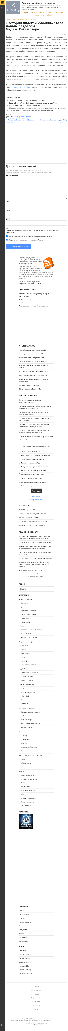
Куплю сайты (39, 15)
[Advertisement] (36, 139)
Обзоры (23, 783)
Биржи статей (25, 622)
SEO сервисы (25, 716)
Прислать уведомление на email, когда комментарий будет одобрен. (29, 236)
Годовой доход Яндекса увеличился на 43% (27, 100)
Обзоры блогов (26, 763)
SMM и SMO (25, 696)
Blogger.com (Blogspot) (28, 665)
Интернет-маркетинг (28, 692)
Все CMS (24, 661)
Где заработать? (37, 12)
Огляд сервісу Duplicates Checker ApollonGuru (35, 542)
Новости (16, 19)
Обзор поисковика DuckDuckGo (30, 389)
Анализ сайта (25, 739)
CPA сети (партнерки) (28, 614)
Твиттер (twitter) (26, 727)
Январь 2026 (23, 958)
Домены (23, 669)
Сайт (8, 219)
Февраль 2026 (24, 954)
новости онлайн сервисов (19, 118)
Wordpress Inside (25, 521)
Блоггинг (24, 759)
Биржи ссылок (26, 618)
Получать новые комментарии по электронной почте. (24, 240)
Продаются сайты (25, 922)
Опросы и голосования (29, 779)
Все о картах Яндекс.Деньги (29, 385)
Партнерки (24, 603)
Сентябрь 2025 (24, 974)
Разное (21, 771)
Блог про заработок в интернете (38, 3)
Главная (8, 19)
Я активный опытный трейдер (30, 463)
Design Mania (23, 525)
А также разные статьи (36, 577)
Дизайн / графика (27, 676)
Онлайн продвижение (26, 685)
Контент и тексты (27, 680)
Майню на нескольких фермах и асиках (34, 470)
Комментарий (12, 176)
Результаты (36, 496)
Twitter (38, 284)
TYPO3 (23, 657)
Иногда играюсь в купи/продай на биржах (34, 467)
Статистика (24, 704)
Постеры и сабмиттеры (29, 747)
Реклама (49, 12)
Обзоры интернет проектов (30, 723)
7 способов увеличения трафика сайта (32, 350)
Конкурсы (24, 767)
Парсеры (24, 743)
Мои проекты (25, 787)
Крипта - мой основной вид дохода (32, 478)
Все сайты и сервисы (26, 708)
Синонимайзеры (26, 751)
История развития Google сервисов (31, 358)
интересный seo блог (20, 87)
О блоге (26, 12)
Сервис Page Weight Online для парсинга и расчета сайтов (33, 103)
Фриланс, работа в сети (29, 637)
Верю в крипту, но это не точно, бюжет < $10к (35, 455)
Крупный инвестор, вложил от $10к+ (32, 451)
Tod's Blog (13, 7)
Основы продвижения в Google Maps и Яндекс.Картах (31, 110)
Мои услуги (58, 12)
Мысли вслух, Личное (28, 775)
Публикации (23, 937)
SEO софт (24, 735)
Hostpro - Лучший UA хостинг (29, 517)
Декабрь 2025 (23, 962)
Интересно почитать (28, 790)
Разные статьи (26, 806)
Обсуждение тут (36, 500)
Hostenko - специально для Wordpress (32, 514)
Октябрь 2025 (23, 970)
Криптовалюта (26, 607)
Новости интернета (27, 802)
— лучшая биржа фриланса (34, 306)
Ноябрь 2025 (23, 966)
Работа (49, 15)
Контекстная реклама (28, 611)
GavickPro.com (38, 1024)
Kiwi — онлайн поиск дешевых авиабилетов (34, 375)
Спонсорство (23, 941)
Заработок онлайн (25, 599)
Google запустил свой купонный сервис (25, 105)
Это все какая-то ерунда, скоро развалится (35, 482)
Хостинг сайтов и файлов (29, 672)
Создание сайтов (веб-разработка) (31, 642)
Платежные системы (28, 633)
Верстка (23, 649)
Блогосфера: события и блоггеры (30, 755)
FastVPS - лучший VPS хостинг (30, 510)
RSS (28, 284)
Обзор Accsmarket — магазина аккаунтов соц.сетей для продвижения (37, 108)
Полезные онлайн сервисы (30, 712)
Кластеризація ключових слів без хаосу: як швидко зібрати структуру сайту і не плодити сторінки (34, 564)
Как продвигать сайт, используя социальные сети (36, 558)
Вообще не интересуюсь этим (30, 486)
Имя (8, 201)
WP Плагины (25, 653)
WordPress (24, 646)
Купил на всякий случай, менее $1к (32, 459)
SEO (22, 688)
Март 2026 (22, 951)
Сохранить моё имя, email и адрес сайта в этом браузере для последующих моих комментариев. (32, 231)
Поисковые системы (28, 700)
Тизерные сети (26, 626)
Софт (21, 732)
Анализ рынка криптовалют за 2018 (31, 354)
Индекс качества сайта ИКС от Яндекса (33, 361)
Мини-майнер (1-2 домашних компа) (32, 474)
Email (8, 210)
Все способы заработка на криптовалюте (33, 371)
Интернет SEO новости (28, 19)
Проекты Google (26, 720)
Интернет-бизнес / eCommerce (31, 630)
